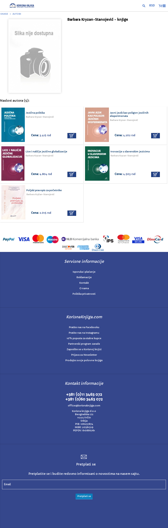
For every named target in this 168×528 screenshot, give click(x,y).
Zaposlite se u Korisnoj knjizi (84, 349)
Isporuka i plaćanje (84, 271)
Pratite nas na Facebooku (84, 327)
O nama (84, 288)
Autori (17, 14)
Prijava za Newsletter (84, 354)
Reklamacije (84, 277)
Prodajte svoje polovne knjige (84, 360)
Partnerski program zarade (84, 343)
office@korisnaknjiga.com (84, 405)
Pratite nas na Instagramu (84, 332)
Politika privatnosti (84, 293)
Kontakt (84, 282)
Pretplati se (84, 496)
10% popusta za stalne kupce (84, 338)
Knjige (4, 14)
